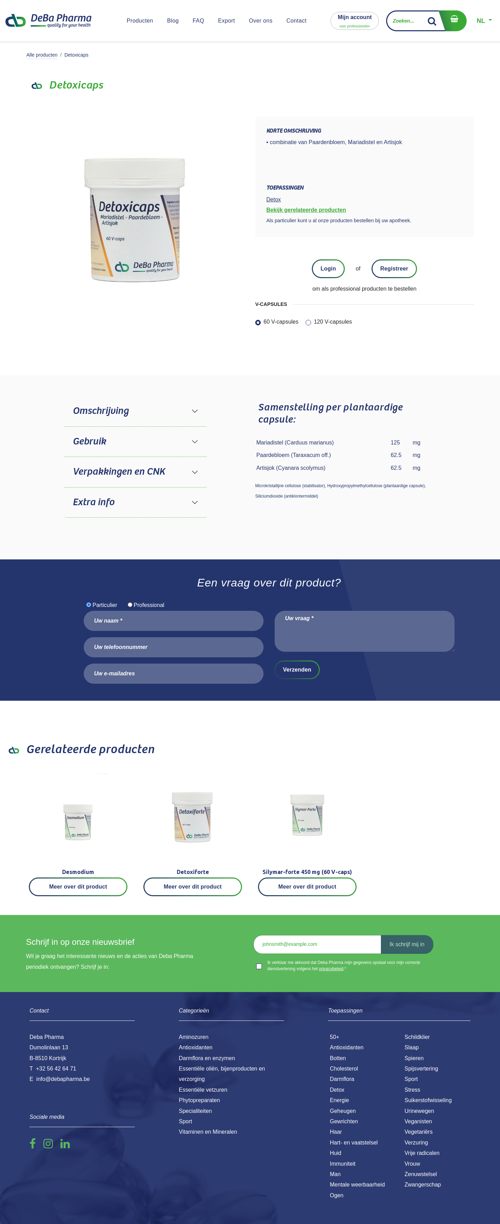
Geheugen (343, 1111)
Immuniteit (343, 1164)
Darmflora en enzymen (207, 1058)
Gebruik (89, 441)
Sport (411, 1079)
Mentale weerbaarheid (357, 1185)
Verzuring (416, 1143)
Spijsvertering (421, 1069)
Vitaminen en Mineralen (208, 1132)
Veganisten (418, 1121)
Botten (338, 1058)
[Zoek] (432, 20)
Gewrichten (344, 1121)
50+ (334, 1037)
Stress (412, 1090)
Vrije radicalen (422, 1153)
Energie (339, 1100)
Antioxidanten (347, 1047)
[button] (355, 21)
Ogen (336, 1195)
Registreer (394, 269)
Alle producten (42, 55)
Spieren (414, 1058)
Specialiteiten (195, 1111)
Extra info (93, 502)
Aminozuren (193, 1037)
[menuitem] (140, 21)
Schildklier (417, 1037)
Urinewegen (419, 1111)
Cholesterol (344, 1069)
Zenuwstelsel (421, 1174)
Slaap (412, 1047)
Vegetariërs (419, 1132)
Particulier (104, 605)
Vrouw (412, 1164)
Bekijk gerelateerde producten (306, 210)
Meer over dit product (78, 887)
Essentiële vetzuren (203, 1090)
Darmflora (342, 1079)
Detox (337, 1090)
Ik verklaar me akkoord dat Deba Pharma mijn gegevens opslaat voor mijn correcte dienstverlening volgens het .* (343, 965)
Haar (336, 1132)
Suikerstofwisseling (428, 1100)
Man (335, 1174)
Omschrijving (100, 411)
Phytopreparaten (199, 1100)
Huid (335, 1153)
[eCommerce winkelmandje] (452, 20)
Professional (149, 605)
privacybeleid (331, 968)
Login (328, 269)
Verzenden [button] (297, 670)
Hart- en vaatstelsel (354, 1143)
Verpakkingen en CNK (119, 471)
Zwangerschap (423, 1185)
